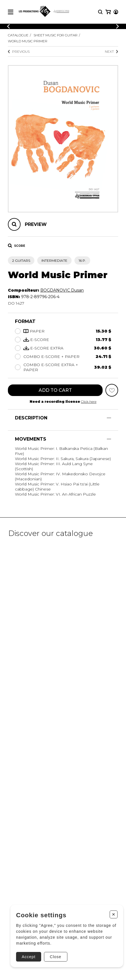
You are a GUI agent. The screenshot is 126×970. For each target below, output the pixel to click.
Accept (29, 956)
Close (55, 956)
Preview (36, 224)
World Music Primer (27, 41)
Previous (19, 51)
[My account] (116, 12)
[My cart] (108, 12)
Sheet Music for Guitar (56, 35)
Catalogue (18, 35)
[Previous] (8, 26)
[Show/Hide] (109, 417)
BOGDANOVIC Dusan (62, 290)
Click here (88, 401)
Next (111, 51)
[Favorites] (111, 390)
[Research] (100, 12)
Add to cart (55, 390)
